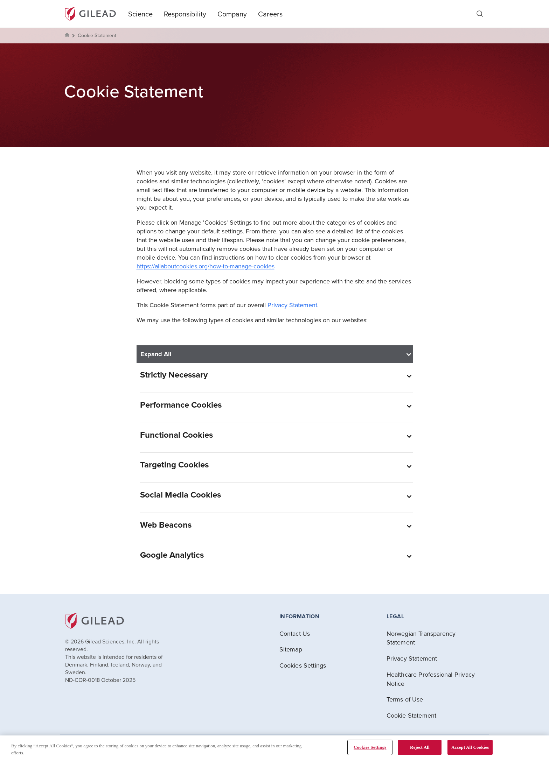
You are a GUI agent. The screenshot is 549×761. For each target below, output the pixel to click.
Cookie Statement (412, 715)
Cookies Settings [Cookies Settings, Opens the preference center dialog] (370, 747)
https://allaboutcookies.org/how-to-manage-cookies (205, 266)
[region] (274, 748)
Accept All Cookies (470, 747)
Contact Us (294, 633)
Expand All (156, 354)
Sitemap (290, 649)
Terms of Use (405, 699)
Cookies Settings (302, 665)
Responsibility (185, 14)
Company (232, 14)
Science (140, 14)
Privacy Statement (292, 305)
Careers (270, 14)
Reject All (420, 747)
